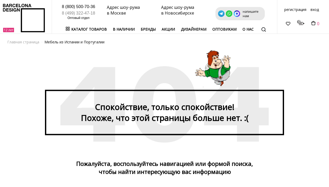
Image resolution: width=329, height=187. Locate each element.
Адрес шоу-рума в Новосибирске (177, 10)
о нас (248, 29)
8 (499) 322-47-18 (78, 13)
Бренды (148, 29)
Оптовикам (224, 29)
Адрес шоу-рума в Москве (123, 10)
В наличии (124, 29)
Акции (168, 29)
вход (315, 9)
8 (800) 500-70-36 (78, 6)
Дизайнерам (193, 29)
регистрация (295, 9)
